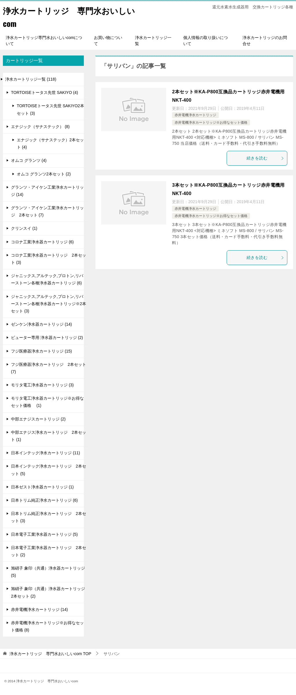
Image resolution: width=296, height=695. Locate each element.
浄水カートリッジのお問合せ (265, 40)
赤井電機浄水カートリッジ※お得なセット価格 (211, 123)
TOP (50, 653)
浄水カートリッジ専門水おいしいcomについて (44, 40)
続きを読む (265, 158)
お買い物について (108, 40)
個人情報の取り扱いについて (205, 40)
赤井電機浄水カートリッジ (195, 115)
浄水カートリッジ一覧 (153, 40)
